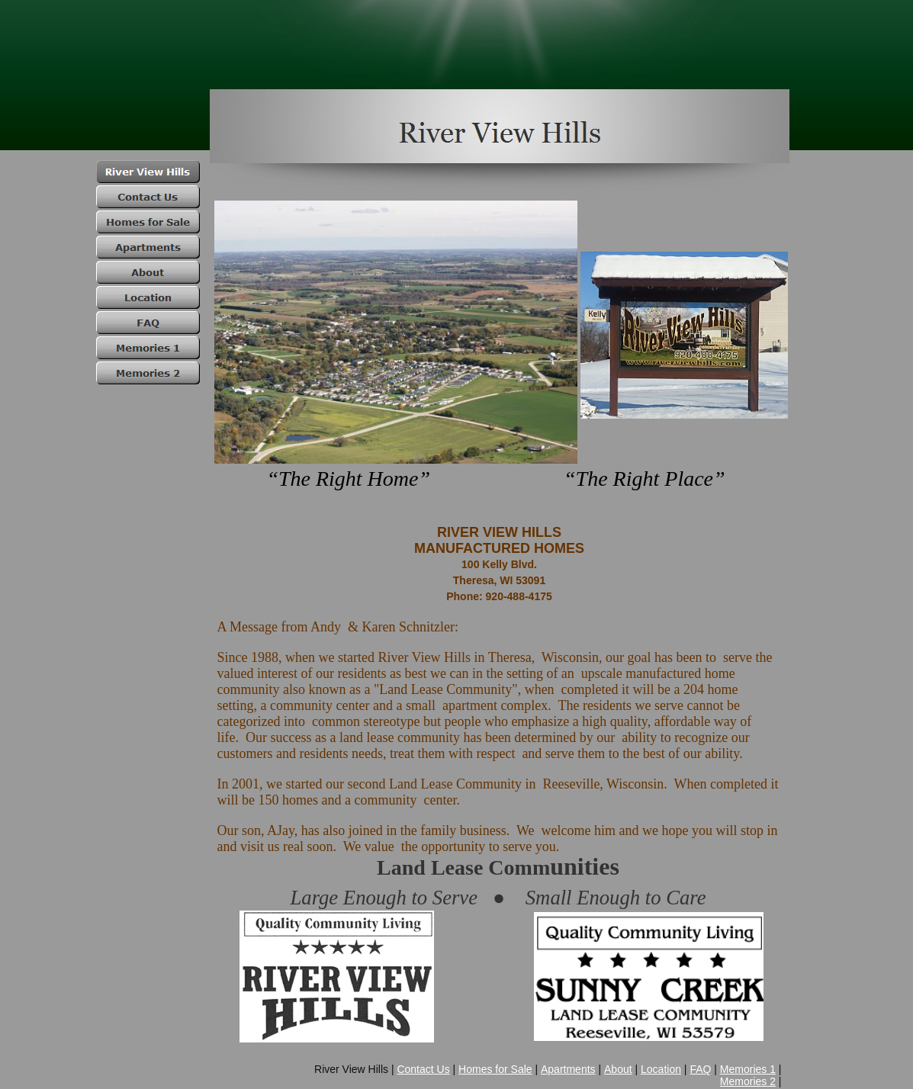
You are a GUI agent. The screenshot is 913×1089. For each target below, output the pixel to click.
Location (661, 1069)
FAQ (700, 1069)
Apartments (568, 1069)
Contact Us (423, 1069)
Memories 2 (748, 1081)
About (618, 1069)
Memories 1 (748, 1069)
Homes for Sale (495, 1069)
